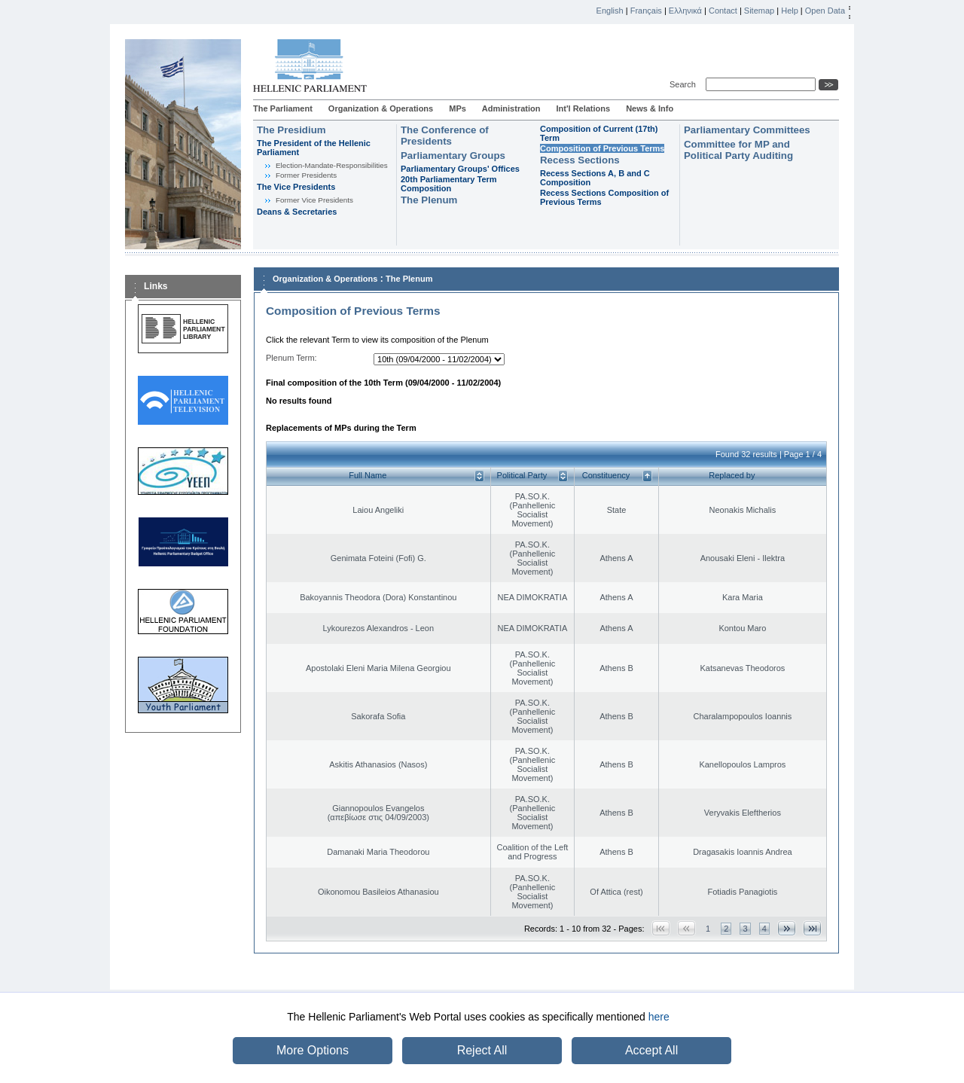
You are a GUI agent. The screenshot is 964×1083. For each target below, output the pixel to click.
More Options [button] (312, 1050)
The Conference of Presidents (445, 135)
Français (646, 10)
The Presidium (291, 130)
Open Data (825, 10)
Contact (723, 10)
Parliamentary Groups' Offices (460, 168)
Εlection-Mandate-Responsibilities (332, 165)
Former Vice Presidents (314, 200)
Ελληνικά (685, 10)
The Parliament (283, 108)
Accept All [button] (651, 1050)
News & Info (649, 108)
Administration (511, 108)
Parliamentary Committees (747, 130)
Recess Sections (580, 160)
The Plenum (429, 200)
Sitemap (759, 10)
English (610, 10)
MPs (457, 108)
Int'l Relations (583, 108)
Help (789, 10)
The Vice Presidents (296, 186)
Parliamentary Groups (453, 155)
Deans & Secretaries (297, 211)
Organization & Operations (380, 108)
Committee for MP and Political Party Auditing (738, 150)
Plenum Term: (291, 357)
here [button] (659, 1017)
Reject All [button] (482, 1050)
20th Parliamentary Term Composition (449, 184)
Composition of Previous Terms (602, 148)
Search (685, 84)
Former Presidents (306, 175)
